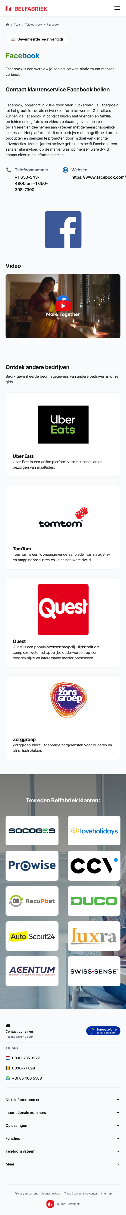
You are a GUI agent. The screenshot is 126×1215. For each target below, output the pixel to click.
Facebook (53, 24)
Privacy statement (26, 1193)
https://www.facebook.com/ (98, 177)
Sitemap (106, 1193)
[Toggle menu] (117, 8)
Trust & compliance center (80, 1193)
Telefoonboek (33, 24)
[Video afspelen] (63, 306)
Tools (17, 24)
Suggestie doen (51, 1193)
